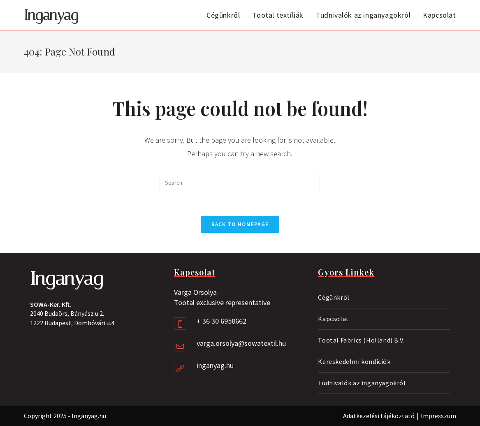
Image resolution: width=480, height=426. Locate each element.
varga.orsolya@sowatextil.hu (241, 343)
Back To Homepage (240, 224)
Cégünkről (333, 297)
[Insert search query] (240, 183)
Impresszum (438, 416)
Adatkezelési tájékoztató (379, 416)
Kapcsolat (333, 319)
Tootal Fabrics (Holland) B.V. (361, 340)
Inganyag (51, 15)
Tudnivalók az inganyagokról (362, 383)
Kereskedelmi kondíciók (354, 361)
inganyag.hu (215, 365)
